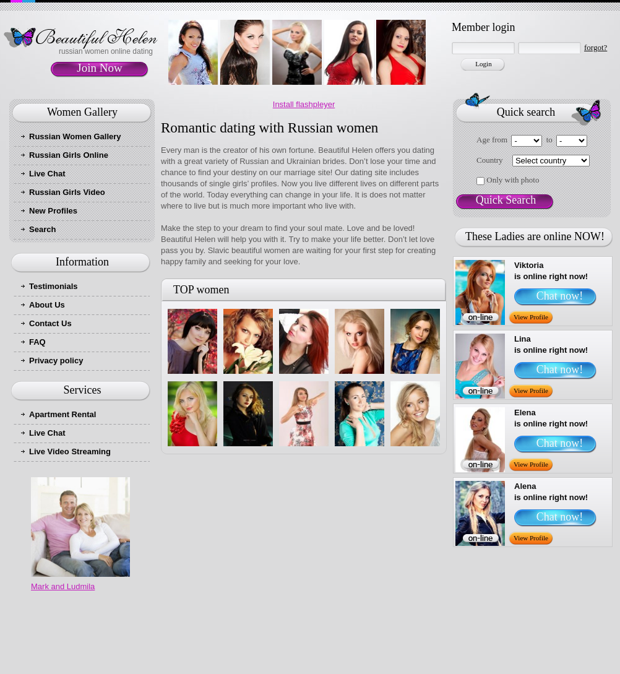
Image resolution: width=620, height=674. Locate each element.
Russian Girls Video (67, 192)
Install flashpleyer (304, 104)
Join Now (99, 67)
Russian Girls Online (68, 155)
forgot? (595, 47)
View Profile (531, 317)
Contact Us (50, 323)
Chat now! (559, 296)
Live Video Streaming (70, 451)
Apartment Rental (62, 414)
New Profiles (53, 210)
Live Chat (47, 173)
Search (42, 229)
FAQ (37, 342)
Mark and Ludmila (63, 586)
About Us (47, 304)
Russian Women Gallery (75, 136)
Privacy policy (56, 360)
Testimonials (53, 286)
